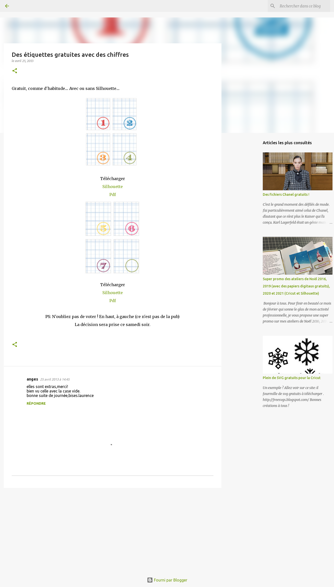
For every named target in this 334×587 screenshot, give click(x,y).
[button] (15, 71)
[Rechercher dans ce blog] (304, 6)
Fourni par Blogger (167, 580)
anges (32, 379)
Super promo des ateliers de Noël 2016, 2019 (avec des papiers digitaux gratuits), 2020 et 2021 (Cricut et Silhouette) (296, 286)
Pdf (112, 194)
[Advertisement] (112, 530)
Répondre (36, 403)
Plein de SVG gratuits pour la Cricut (292, 378)
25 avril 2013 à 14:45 (54, 379)
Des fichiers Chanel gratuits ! (286, 194)
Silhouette (112, 186)
